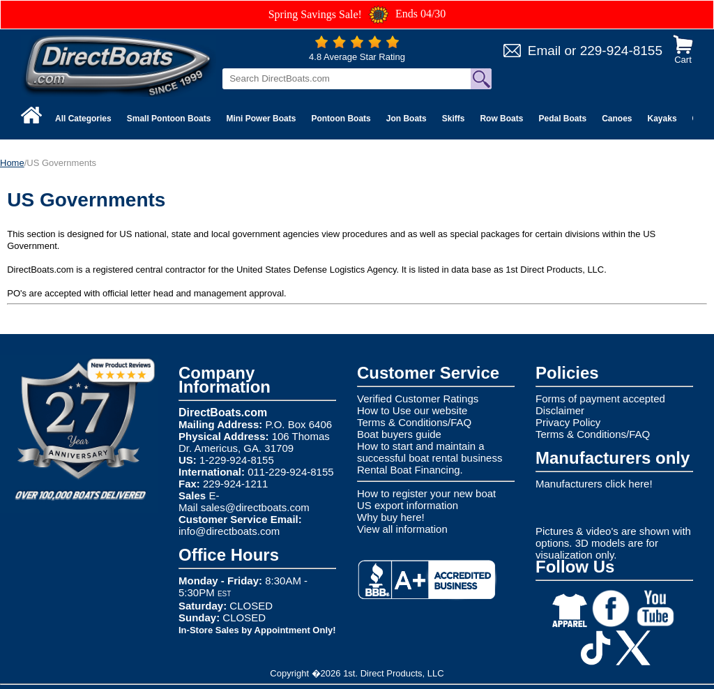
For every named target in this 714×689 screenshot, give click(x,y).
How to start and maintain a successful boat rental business (429, 452)
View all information (402, 529)
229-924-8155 (621, 50)
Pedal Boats (562, 118)
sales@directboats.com (255, 507)
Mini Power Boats (261, 118)
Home (12, 163)
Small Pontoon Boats (169, 118)
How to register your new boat (426, 493)
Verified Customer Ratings (417, 398)
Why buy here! (391, 517)
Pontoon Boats (340, 118)
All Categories (83, 118)
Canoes (617, 118)
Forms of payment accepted (600, 398)
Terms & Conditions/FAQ (414, 422)
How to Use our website (412, 410)
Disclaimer (560, 410)
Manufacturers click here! (594, 484)
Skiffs (453, 118)
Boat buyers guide (399, 434)
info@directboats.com (229, 531)
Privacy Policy (568, 422)
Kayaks (662, 118)
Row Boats (501, 118)
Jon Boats (406, 118)
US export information (407, 505)
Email (544, 50)
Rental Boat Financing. (410, 470)
